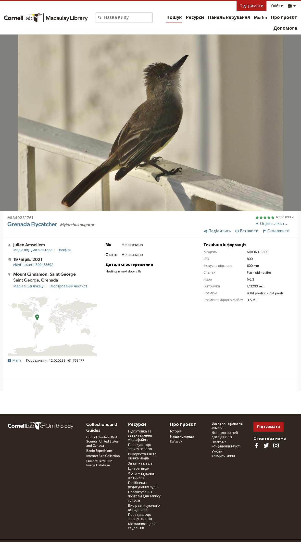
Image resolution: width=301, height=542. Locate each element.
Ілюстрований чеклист (68, 286)
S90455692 (33, 265)
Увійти (277, 6)
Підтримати (251, 6)
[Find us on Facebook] (256, 445)
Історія (176, 431)
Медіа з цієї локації (29, 286)
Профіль (64, 250)
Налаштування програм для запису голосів (144, 496)
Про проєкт (284, 17)
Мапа (14, 360)
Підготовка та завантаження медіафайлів (140, 436)
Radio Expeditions (99, 451)
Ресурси (195, 17)
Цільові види (138, 468)
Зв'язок (176, 441)
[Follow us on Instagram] (276, 445)
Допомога (285, 28)
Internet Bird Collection (103, 456)
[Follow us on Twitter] (266, 445)
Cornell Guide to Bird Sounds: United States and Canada (102, 441)
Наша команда (182, 436)
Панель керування (229, 17)
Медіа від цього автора (32, 250)
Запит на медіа (140, 463)
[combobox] (128, 18)
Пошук (174, 17)
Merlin (260, 17)
